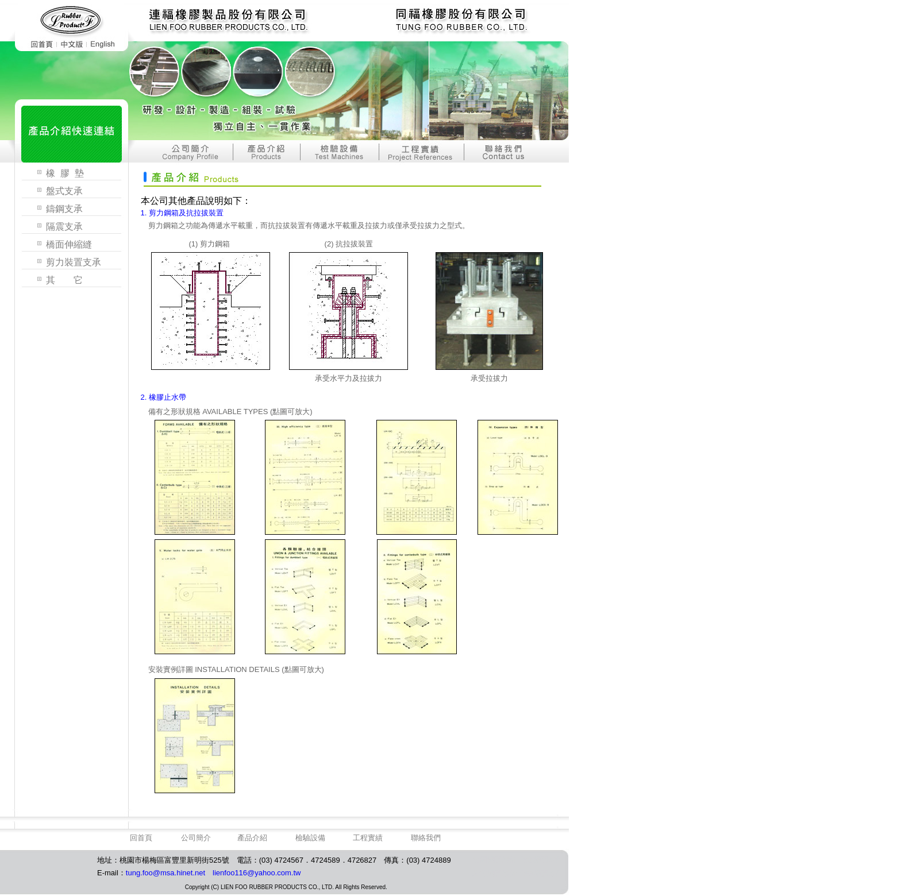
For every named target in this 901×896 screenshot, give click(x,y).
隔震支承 (64, 226)
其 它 (64, 280)
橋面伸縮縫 (69, 244)
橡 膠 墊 (65, 173)
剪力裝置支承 (73, 262)
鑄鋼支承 (64, 209)
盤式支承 (64, 191)
